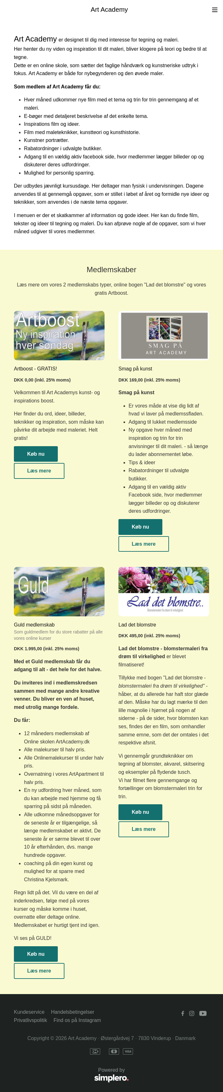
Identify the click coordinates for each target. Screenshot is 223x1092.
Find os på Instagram (77, 1020)
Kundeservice (29, 1012)
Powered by (71, 1075)
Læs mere (39, 470)
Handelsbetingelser (72, 1012)
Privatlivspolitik (30, 1020)
